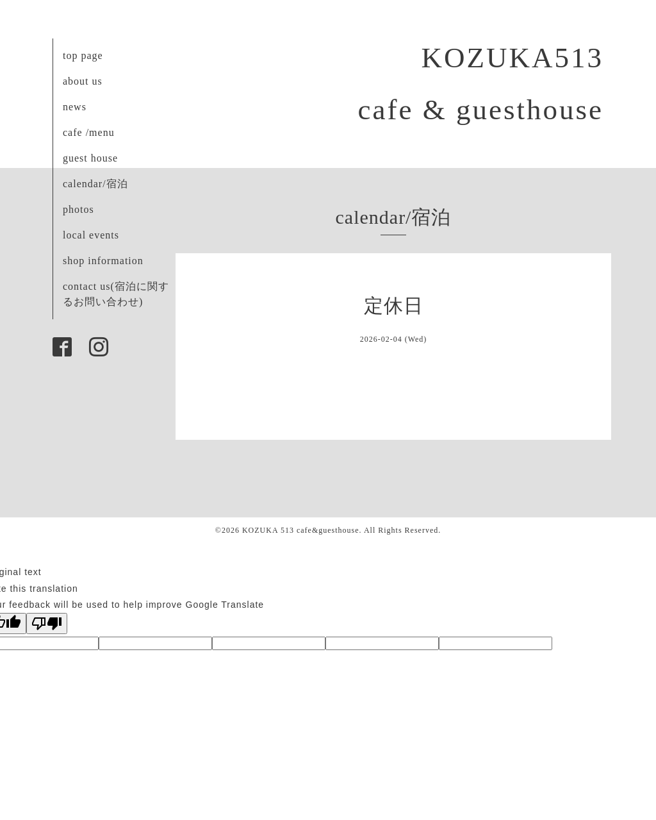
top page (83, 55)
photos (78, 209)
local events (91, 235)
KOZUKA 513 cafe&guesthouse (300, 530)
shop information (103, 260)
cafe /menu (89, 132)
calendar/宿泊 (95, 183)
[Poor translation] (46, 623)
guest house (90, 158)
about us (82, 81)
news (74, 106)
